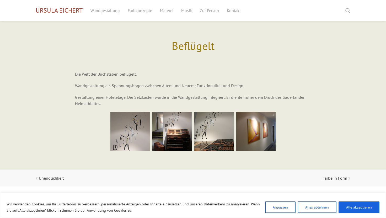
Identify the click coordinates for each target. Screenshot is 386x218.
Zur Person (209, 10)
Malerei (166, 10)
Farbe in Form (335, 178)
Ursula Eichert (59, 10)
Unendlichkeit (51, 178)
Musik (186, 10)
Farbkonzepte (140, 10)
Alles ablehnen (317, 207)
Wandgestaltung (105, 10)
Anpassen (280, 207)
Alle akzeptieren (359, 207)
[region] (193, 205)
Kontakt (234, 10)
